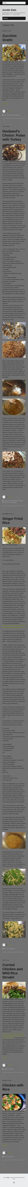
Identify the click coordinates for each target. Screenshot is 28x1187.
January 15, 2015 (7, 1080)
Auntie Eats (9, 9)
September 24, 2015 (7, 513)
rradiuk (9, 111)
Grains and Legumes (13, 500)
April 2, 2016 (5, 126)
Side (13, 115)
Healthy (21, 500)
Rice (5, 115)
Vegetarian (17, 115)
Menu (6, 18)
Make (8, 1177)
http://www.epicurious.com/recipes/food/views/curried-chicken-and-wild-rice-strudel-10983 (13, 1036)
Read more (5, 103)
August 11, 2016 (6, 31)
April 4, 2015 (5, 960)
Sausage (9, 115)
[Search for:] (14, 3)
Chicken (6, 500)
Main (3, 502)
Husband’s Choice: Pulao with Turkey (13, 135)
